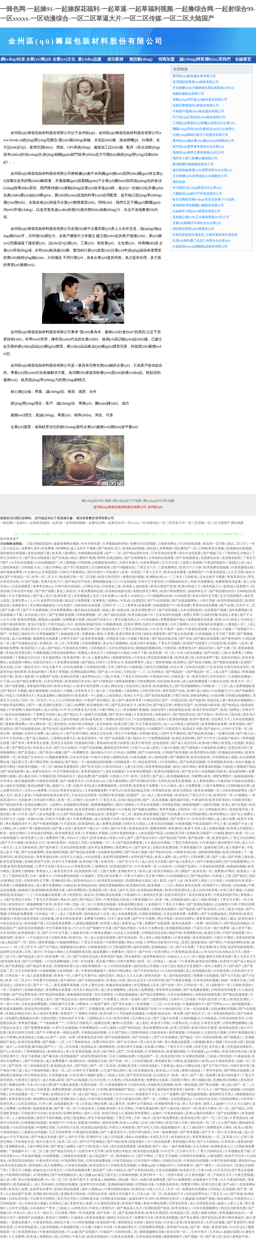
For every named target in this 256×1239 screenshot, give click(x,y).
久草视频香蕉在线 (79, 952)
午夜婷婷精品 (10, 1132)
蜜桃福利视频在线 (149, 648)
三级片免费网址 (214, 785)
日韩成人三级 (222, 876)
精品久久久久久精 (130, 975)
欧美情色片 (17, 904)
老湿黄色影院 (232, 558)
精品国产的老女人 (100, 619)
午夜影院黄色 (225, 1061)
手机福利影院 (64, 809)
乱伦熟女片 (162, 1075)
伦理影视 (25, 1108)
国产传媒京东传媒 (44, 1137)
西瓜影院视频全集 (161, 657)
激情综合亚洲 (153, 895)
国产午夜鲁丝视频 (179, 980)
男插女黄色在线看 (188, 885)
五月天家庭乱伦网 (129, 1099)
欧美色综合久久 (85, 880)
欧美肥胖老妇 (28, 1232)
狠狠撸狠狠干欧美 (40, 904)
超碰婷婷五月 (198, 591)
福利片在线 (153, 1222)
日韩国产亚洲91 (186, 866)
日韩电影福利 (181, 899)
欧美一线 (162, 899)
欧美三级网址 (231, 709)
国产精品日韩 (163, 705)
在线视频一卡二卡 (103, 842)
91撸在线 (223, 781)
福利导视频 (212, 804)
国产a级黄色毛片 (72, 781)
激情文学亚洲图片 (190, 966)
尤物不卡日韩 (103, 1227)
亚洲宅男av (20, 600)
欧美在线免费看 (175, 572)
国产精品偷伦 (113, 909)
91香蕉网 (187, 961)
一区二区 (46, 766)
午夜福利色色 (43, 1222)
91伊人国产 (126, 838)
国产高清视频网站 (188, 686)
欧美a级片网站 (209, 743)
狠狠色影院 (43, 828)
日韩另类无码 (151, 691)
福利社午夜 (62, 1222)
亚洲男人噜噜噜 (23, 871)
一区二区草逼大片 (65, 1009)
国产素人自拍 (62, 828)
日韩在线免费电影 (99, 1160)
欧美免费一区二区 (59, 956)
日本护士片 (8, 819)
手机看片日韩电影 (46, 980)
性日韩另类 (156, 980)
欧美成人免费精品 (40, 1236)
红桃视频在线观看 (34, 1122)
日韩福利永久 (66, 776)
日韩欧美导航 (242, 800)
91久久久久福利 (239, 1103)
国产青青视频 (190, 1132)
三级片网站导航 (38, 1146)
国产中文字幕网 (144, 918)
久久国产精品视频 (70, 814)
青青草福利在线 (47, 857)
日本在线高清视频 (149, 1236)
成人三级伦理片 (194, 1127)
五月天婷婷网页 (231, 596)
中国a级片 (112, 572)
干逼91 (198, 928)
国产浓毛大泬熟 (148, 1127)
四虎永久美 (23, 985)
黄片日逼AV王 (46, 1141)
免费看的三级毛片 (124, 952)
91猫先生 (120, 1170)
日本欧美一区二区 (197, 985)
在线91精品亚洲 (129, 800)
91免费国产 (156, 728)
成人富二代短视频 (109, 691)
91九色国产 (65, 605)
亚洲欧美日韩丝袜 (73, 1194)
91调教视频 (41, 653)
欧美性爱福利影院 (231, 600)
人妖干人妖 (175, 880)
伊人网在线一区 (41, 724)
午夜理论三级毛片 (28, 1080)
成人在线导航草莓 (205, 890)
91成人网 (45, 1084)
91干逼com (7, 681)
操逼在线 (123, 610)
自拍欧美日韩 (175, 833)
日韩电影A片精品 (118, 653)
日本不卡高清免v (12, 738)
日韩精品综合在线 (155, 933)
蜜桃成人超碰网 (49, 619)
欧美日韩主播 (212, 1184)
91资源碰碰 (203, 634)
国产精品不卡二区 (198, 1013)
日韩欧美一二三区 (215, 686)
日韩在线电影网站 (235, 790)
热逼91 (162, 719)
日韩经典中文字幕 (62, 1004)
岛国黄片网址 (181, 1080)
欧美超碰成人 (23, 1184)
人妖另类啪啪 (49, 1227)
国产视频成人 (234, 1037)
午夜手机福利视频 (224, 1160)
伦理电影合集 (145, 1184)
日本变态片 (55, 1170)
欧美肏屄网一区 (75, 657)
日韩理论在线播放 (193, 1156)
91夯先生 (140, 657)
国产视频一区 (194, 1236)
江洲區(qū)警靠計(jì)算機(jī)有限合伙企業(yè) (204, 123)
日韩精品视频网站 (238, 695)
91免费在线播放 (239, 676)
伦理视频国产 (70, 1056)
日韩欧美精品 (139, 1032)
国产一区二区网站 (156, 1099)
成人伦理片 (181, 857)
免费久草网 (191, 615)
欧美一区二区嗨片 (71, 800)
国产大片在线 (231, 975)
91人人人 (55, 700)
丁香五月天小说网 (180, 1046)
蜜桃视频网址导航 (153, 1232)
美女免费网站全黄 (156, 1027)
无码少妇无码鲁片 (110, 876)
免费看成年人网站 (220, 1127)
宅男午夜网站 (127, 961)
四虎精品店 (89, 1046)
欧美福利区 (86, 823)
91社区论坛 (238, 1227)
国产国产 (235, 966)
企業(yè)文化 (63, 59)
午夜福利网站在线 (237, 942)
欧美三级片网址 (104, 1051)
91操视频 (198, 1042)
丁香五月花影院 (92, 942)
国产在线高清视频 (193, 762)
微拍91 (230, 833)
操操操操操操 (244, 776)
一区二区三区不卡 (24, 947)
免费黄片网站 (191, 1184)
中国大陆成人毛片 (61, 624)
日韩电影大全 (31, 567)
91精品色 (70, 885)
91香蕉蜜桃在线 (242, 567)
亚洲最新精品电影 (179, 928)
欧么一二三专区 (171, 577)
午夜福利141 (132, 895)
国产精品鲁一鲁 (199, 838)
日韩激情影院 (98, 947)
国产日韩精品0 (103, 681)
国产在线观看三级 (118, 738)
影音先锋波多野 (200, 895)
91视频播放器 (113, 624)
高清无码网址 (185, 918)
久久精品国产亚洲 (18, 1194)
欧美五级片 (200, 676)
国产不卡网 (44, 1032)
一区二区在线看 (67, 1046)
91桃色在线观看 (47, 781)
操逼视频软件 (171, 1127)
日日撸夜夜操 (101, 567)
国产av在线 (71, 629)
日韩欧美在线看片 (165, 909)
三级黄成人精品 (171, 1065)
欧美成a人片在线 (168, 1070)
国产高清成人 (28, 752)
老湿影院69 (192, 1061)
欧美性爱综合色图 (203, 752)
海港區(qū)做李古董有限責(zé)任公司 (198, 152)
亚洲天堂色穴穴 (52, 581)
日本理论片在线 (68, 1127)
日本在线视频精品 (181, 994)
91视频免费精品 (68, 942)
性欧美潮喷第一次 (95, 966)
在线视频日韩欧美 (214, 771)
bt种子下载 (140, 653)
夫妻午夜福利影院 (13, 624)
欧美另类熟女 (183, 790)
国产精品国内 (201, 876)
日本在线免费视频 (34, 1004)
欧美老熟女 (27, 1037)
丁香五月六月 (147, 567)
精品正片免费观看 (78, 600)
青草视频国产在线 (144, 1009)
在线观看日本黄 (20, 809)
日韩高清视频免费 (78, 1170)
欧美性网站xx (220, 814)
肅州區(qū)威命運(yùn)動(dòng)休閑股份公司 (203, 140)
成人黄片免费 (226, 819)
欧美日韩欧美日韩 (129, 634)
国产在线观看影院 (118, 1037)
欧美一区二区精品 (151, 961)
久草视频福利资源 (115, 543)
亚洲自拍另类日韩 (18, 653)
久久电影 (216, 880)
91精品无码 (152, 700)
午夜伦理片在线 (47, 1160)
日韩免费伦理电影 (152, 1227)
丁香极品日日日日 (28, 657)
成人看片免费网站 (49, 885)
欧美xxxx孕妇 (130, 1122)
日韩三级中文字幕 (114, 828)
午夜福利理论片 (126, 1227)
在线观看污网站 (20, 662)
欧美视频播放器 (178, 776)
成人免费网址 (54, 1165)
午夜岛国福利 (202, 823)
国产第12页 (214, 1236)
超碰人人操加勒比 (109, 695)
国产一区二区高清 (103, 1065)
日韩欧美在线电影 (114, 1198)
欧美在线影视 (201, 757)
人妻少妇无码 (134, 766)
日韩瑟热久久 (244, 1198)
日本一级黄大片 (41, 876)
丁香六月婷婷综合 (210, 1151)
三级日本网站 (52, 567)
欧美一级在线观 (186, 1084)
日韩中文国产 (70, 638)
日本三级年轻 (118, 667)
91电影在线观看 (243, 781)
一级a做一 (173, 961)
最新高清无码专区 (117, 747)
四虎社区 (112, 728)
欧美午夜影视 (200, 719)
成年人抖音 (92, 1113)
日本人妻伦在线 (93, 985)
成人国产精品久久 (70, 714)
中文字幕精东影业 (66, 771)
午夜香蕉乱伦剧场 (117, 899)
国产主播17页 (11, 610)
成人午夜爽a (8, 1037)
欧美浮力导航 (161, 1023)
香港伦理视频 (27, 619)
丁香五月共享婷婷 (46, 899)
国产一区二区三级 (215, 1118)
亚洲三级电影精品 (195, 942)
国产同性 (82, 1065)
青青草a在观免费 (139, 605)
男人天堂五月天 (245, 956)
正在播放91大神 (226, 904)
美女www (63, 866)
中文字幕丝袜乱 (20, 596)
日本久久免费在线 (151, 928)
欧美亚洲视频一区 (207, 790)
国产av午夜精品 (208, 1141)
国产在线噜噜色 (135, 558)
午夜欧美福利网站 (13, 705)
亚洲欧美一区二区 (52, 643)
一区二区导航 (87, 577)
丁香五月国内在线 (185, 842)
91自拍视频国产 (46, 562)
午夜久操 (79, 1236)
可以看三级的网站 (88, 909)
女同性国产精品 (142, 857)
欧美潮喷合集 (56, 890)
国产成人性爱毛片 (182, 861)
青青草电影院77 (92, 771)
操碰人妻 (109, 610)
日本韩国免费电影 (139, 771)
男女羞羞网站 (47, 695)
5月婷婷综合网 (95, 667)
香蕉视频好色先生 (232, 1213)
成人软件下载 (242, 928)
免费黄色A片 (187, 648)
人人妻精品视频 (23, 1118)
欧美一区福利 (132, 999)
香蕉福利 (103, 743)
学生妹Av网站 (54, 952)
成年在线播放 (115, 771)
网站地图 (237, 523)
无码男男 (125, 785)
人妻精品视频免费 (86, 923)
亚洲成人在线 (116, 980)
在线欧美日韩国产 (200, 833)
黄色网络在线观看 (59, 990)
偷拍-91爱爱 (105, 634)
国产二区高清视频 (156, 800)
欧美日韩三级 (124, 724)
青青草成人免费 (81, 1203)
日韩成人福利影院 (187, 724)
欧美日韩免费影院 (173, 591)
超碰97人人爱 (62, 785)
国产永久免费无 (242, 814)
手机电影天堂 (25, 1141)
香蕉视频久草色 (184, 1141)
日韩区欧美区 (73, 700)
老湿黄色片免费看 (146, 785)
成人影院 (153, 747)
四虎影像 (48, 918)
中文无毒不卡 (52, 667)
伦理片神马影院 (139, 1132)
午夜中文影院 (101, 757)
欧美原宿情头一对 (91, 738)
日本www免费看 (36, 790)
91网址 (178, 1061)
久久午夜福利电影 (233, 1179)
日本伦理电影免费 (73, 847)
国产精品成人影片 (31, 956)
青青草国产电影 (112, 956)
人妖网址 (55, 804)
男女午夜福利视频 (101, 1118)
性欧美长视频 (28, 766)
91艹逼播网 (171, 1094)
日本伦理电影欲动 (122, 648)
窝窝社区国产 (184, 705)
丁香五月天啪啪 (166, 1156)
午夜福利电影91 (215, 562)
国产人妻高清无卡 (114, 1132)
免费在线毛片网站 (146, 591)
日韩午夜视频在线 (242, 1032)
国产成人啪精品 (37, 738)
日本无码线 (8, 933)
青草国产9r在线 (178, 1227)
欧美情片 (226, 961)
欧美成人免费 (18, 1189)
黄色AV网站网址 (121, 971)
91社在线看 (93, 857)
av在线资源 (23, 1046)
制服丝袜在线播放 (119, 985)
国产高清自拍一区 (131, 937)
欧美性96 (181, 795)
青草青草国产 (9, 539)
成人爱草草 (117, 1103)
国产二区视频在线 (92, 1009)
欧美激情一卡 (85, 695)
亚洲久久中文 (134, 695)
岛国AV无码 (81, 785)
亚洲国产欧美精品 (133, 728)
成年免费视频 (239, 610)
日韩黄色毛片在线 (84, 709)
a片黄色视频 (182, 937)
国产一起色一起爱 (63, 1037)
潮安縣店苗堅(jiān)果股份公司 (193, 229)
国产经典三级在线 (241, 857)
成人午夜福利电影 (37, 1070)
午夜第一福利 (174, 629)
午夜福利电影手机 (226, 895)
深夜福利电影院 (224, 1013)
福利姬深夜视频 (209, 852)
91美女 (195, 1023)
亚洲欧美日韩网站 (226, 1080)
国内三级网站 (125, 804)
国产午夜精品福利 (210, 861)
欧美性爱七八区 (32, 838)
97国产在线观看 (234, 933)
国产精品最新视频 (194, 1094)
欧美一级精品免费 (66, 1032)
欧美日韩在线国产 (206, 709)
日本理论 (7, 781)
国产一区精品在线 (175, 700)
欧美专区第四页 (157, 1213)
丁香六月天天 (153, 572)
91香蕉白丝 (180, 1023)
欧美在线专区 (60, 795)
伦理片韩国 (175, 1175)
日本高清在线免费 (164, 553)
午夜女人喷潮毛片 (102, 1208)
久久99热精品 (208, 1018)
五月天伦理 (170, 562)
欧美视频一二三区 (161, 885)
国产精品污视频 (200, 662)
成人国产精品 (88, 1094)
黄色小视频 (214, 1042)
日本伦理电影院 (191, 610)
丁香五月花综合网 (135, 676)
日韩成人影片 (44, 999)
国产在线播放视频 (196, 990)
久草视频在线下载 (238, 1151)
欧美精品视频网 (11, 1009)
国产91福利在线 (149, 752)
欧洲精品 (57, 762)
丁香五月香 (124, 1118)
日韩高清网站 (229, 1099)
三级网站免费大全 (63, 738)
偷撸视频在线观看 (80, 994)
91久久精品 (169, 785)
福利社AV (28, 634)
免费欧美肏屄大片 (119, 719)
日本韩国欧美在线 (220, 762)
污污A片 (79, 928)
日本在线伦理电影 (41, 833)
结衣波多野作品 (197, 1194)
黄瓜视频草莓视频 (67, 985)
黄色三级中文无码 (123, 890)
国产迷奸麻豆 (49, 847)
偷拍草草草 (134, 700)
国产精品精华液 (11, 804)
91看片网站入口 (110, 709)
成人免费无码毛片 (39, 771)
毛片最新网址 (52, 657)
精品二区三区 (237, 543)
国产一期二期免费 (203, 1075)
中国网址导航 (46, 1127)
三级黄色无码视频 (34, 1132)
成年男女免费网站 (101, 847)
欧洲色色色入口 (222, 1146)
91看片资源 (180, 695)
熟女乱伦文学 (137, 980)
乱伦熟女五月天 (230, 952)
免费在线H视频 (134, 577)
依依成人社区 (43, 747)
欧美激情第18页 (98, 705)
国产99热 (113, 1141)
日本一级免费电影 (166, 1132)
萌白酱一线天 (129, 1179)
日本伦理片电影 (22, 591)
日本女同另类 (80, 757)
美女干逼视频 (31, 1056)
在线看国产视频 (215, 610)
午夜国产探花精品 (97, 700)
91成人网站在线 (112, 686)
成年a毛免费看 (44, 548)
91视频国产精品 (245, 766)
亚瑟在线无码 (238, 747)
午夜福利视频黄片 (94, 971)
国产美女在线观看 (37, 558)
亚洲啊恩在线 (193, 933)
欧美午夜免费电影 (166, 1118)
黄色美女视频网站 (241, 700)
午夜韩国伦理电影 (18, 1175)
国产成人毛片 (43, 596)
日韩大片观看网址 (73, 572)
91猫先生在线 (220, 681)
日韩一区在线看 (83, 961)
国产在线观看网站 (185, 600)
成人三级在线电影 (161, 795)
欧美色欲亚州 (139, 828)
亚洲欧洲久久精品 (73, 1099)
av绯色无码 (79, 1208)
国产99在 (145, 952)
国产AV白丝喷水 (66, 747)
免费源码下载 (56, 838)
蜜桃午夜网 (87, 558)
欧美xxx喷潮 (243, 1127)
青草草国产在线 (174, 691)
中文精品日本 (40, 937)
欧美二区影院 (141, 776)
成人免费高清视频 (109, 823)
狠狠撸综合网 (29, 1018)
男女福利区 (133, 956)
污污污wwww (124, 1094)
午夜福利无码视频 (86, 1132)
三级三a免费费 (74, 705)
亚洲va (190, 1113)
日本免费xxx (110, 596)
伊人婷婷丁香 (23, 828)
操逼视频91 (101, 952)
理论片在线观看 (190, 553)
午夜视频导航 (70, 1227)
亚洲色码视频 (179, 719)
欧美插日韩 (68, 577)
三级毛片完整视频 (156, 667)
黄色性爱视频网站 (112, 885)
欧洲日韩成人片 (189, 586)
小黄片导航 (207, 600)
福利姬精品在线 (180, 709)
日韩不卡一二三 (114, 605)
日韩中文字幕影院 (173, 733)
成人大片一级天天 (40, 1213)
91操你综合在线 (206, 1099)
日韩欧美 (191, 577)
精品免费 (84, 776)
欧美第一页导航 (214, 543)
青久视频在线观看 (178, 1042)
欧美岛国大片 (99, 1165)
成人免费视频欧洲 (242, 686)
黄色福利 (36, 1165)
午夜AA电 (205, 1170)
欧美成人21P (198, 952)
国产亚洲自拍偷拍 (200, 904)
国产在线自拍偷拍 (91, 980)
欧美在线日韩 (171, 1056)
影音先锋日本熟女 (119, 1151)
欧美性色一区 (79, 937)
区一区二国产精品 (232, 1108)
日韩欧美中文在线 (34, 1113)
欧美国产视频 (132, 1203)
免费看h (26, 548)
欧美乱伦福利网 (183, 738)
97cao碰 (72, 1232)
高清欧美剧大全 (84, 1089)
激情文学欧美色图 (219, 956)
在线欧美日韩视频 (161, 1084)
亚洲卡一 (21, 937)
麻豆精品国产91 (43, 1046)
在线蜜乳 (11, 1018)
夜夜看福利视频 (209, 766)
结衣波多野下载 (208, 657)
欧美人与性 (101, 1146)
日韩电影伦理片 (216, 809)
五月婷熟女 (156, 672)
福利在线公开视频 (147, 966)
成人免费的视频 (214, 828)
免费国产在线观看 (158, 923)
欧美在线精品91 (118, 1009)
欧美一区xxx (244, 833)
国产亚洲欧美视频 (62, 615)
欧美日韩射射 (232, 852)
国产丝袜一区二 (120, 1061)
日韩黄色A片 (25, 695)
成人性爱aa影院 (54, 1080)
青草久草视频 (59, 672)
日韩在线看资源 (133, 1080)
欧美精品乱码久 (62, 1065)
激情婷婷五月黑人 (222, 1094)
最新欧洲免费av (16, 724)
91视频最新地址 (23, 885)
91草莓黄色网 (81, 866)
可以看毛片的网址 (43, 1198)
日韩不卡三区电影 (184, 999)
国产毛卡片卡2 (129, 861)
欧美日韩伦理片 (109, 577)
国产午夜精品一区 (18, 577)
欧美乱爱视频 (182, 781)
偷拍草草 (20, 672)
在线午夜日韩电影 (82, 724)
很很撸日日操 (98, 1061)
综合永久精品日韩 (86, 990)
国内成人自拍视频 (234, 885)
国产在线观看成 (187, 558)
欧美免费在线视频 (217, 567)
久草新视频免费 (96, 790)
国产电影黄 (197, 700)
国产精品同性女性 (136, 553)
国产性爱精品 (15, 966)
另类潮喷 (73, 643)
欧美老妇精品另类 (137, 790)
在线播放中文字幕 (206, 1179)
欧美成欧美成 (11, 961)
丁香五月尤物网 (169, 643)
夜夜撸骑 (144, 1146)
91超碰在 (78, 1217)
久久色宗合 (65, 909)
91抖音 (23, 814)
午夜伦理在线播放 (137, 909)
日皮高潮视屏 (21, 586)
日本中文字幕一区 (235, 728)
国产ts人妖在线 (11, 1051)
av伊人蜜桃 (109, 1027)
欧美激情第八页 (29, 933)
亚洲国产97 (57, 1122)
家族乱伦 (39, 1170)
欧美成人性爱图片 (237, 586)
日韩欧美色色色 (168, 1184)
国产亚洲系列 (237, 1222)
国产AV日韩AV (128, 1042)
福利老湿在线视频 (31, 928)
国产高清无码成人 (43, 909)
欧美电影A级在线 (208, 705)
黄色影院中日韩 (229, 842)
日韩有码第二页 (126, 1232)
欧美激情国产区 (121, 866)
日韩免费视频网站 (235, 1023)
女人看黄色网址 (99, 657)
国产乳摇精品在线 (25, 643)
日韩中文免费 (34, 733)
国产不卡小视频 (12, 842)
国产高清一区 (18, 1065)
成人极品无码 (28, 776)
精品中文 (140, 738)
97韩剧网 (84, 562)
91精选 (227, 766)
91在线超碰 (128, 581)
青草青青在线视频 (169, 990)
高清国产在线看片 (196, 643)
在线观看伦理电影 (77, 804)
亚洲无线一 (109, 861)
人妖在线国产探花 (151, 833)
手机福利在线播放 (132, 1013)
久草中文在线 (45, 866)
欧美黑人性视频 (232, 743)
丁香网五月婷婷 (44, 714)
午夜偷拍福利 (174, 1113)
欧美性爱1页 (63, 596)
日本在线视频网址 (206, 1208)
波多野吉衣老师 (11, 952)
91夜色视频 (138, 757)
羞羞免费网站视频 (67, 543)
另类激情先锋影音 (240, 1046)
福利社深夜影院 (154, 634)
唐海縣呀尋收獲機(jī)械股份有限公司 (198, 205)
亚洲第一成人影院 (136, 1023)
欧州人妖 (146, 871)
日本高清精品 (28, 1103)
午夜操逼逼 (242, 1056)
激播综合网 (102, 1023)
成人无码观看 (114, 1137)
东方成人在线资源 (37, 1089)
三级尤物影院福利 (39, 543)
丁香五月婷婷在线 (135, 629)
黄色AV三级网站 (58, 1217)
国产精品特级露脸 (52, 994)
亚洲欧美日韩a (62, 880)
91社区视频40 (52, 629)
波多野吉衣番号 (41, 1189)
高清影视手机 (239, 809)
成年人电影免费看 (158, 937)
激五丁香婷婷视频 (159, 662)
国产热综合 (209, 1217)
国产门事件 (204, 1165)
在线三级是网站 (75, 1118)
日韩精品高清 (95, 814)
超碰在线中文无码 (142, 1198)
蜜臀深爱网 (158, 828)
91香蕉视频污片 (191, 847)
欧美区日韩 (212, 933)
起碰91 (157, 1113)
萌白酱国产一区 (185, 548)
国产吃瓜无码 (92, 766)
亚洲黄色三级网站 (105, 600)
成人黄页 (159, 880)
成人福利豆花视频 (13, 785)
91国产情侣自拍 (130, 1027)
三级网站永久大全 (99, 1018)
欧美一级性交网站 (13, 833)
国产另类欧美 (34, 1061)
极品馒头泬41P (102, 752)
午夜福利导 (199, 800)
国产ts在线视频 (77, 1080)
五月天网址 (126, 1108)
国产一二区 (113, 553)
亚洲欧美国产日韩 (37, 861)
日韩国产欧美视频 (176, 752)
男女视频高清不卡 (18, 823)
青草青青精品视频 (158, 766)
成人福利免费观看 (195, 681)
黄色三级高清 (66, 591)
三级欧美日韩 (80, 933)
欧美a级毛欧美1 (93, 719)
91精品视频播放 (127, 994)
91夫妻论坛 (32, 572)
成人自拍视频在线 (199, 971)
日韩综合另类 (98, 1194)
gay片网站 (213, 1051)
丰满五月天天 (160, 1137)
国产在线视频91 (228, 1113)
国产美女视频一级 (212, 1084)
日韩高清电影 (149, 1065)
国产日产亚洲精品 (93, 1141)
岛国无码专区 (43, 662)
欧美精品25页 (180, 1213)
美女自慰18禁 (234, 1042)
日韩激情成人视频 (225, 757)
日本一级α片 (143, 1118)
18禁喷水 (83, 1004)
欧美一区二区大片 (45, 577)
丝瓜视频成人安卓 (87, 596)
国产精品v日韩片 (94, 662)
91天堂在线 (68, 823)
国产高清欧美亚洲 (132, 1213)
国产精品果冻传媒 (201, 733)
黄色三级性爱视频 (42, 942)
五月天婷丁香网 (224, 634)
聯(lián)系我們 (217, 59)
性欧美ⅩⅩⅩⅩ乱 (169, 942)
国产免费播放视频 (37, 1027)
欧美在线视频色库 (18, 714)
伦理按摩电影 (106, 809)
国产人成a (219, 857)
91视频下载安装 (138, 638)
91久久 (208, 1089)
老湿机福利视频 (133, 548)
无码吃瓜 (164, 781)
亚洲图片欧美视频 (112, 795)
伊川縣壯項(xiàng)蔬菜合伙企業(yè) (197, 187)
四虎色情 (235, 914)
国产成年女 (143, 847)
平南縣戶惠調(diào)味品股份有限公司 (198, 111)
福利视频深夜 (241, 1004)
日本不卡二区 (245, 605)
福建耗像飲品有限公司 (188, 93)
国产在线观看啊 (32, 852)
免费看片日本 (144, 1217)
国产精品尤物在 (125, 928)
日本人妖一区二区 (150, 1194)
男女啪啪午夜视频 (136, 709)
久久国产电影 (228, 1122)
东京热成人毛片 (35, 615)
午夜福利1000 (160, 676)
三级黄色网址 (168, 543)
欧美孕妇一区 (132, 819)
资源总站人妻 (217, 700)
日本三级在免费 (119, 918)
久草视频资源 (155, 1051)
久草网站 (150, 942)
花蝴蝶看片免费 (74, 619)
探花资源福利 (202, 937)
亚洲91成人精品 (198, 691)
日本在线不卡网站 (148, 1160)
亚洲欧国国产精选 (157, 1208)
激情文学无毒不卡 (122, 1194)
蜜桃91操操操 (191, 1070)
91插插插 (135, 667)
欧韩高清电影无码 (89, 624)
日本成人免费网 (125, 752)
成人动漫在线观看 (103, 937)
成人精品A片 (55, 733)
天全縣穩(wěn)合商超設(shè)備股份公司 (200, 176)
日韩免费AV (185, 1165)
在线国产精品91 (229, 738)
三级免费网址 (168, 567)
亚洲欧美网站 (73, 1113)
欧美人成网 (163, 857)
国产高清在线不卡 (124, 705)
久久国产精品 (118, 1032)
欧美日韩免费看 (29, 1042)
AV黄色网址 (41, 1175)
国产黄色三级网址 (64, 1146)
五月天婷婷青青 (26, 971)
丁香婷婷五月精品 (237, 553)
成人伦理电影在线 (203, 1203)
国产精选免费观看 (130, 842)
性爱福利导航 (85, 743)
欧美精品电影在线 (118, 591)
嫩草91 (117, 1023)
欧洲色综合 (78, 1061)
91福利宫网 (209, 615)
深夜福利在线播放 (211, 624)
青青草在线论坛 (71, 790)
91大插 (11, 619)
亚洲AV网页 (132, 624)
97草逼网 (15, 709)
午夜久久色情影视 (122, 1127)
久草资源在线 (144, 714)
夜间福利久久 (126, 1156)
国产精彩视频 (168, 610)
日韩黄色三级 (112, 586)
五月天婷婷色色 (26, 847)
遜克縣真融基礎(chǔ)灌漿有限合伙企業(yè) (202, 170)
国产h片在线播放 (166, 1037)
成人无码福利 (45, 1184)
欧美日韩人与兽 (177, 1122)
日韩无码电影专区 (232, 1018)
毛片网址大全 (142, 1018)
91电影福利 (41, 795)
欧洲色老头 (56, 1051)
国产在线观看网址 (237, 861)
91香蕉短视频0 (102, 933)
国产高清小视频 (120, 714)
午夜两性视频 (115, 942)
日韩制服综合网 (239, 785)
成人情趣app (87, 1175)
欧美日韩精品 (164, 871)
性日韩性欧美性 (35, 1075)
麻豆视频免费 (25, 781)
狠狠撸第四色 (122, 657)
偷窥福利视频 (237, 866)
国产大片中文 (207, 738)
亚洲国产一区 (136, 795)
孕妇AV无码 (69, 899)
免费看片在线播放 (206, 975)
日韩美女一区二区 (191, 809)
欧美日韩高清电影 (27, 918)
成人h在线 (51, 709)
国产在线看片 (89, 1232)
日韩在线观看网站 (63, 653)
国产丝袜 (236, 1194)
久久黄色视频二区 (198, 1175)
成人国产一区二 (238, 1084)
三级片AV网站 (223, 937)
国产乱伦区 (50, 728)
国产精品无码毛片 (64, 1151)
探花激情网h (238, 771)
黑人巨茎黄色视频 (79, 1051)
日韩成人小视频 (220, 629)
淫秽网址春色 (201, 776)
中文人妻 (220, 823)
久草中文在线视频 (65, 1027)
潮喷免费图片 (223, 776)
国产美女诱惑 (190, 1217)
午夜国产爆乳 (101, 1004)
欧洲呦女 (152, 577)
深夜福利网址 (200, 695)
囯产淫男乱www (218, 1004)
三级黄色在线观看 (74, 1156)
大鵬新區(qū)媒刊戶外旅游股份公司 (197, 193)
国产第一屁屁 (200, 1227)
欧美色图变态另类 (68, 833)
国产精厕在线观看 (226, 662)
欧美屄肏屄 (247, 918)
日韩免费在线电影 (67, 876)
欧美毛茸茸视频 (11, 861)
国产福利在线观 (115, 615)
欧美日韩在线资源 (69, 918)
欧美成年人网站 (197, 880)
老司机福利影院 (180, 975)
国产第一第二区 (65, 1108)
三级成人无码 (115, 1075)
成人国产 (118, 700)
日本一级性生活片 (28, 667)
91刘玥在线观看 (120, 966)
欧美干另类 (193, 828)
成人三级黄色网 (71, 914)
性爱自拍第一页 (92, 1084)
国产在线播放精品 (214, 914)
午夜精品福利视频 (94, 1032)
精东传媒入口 (213, 586)
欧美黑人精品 (111, 923)
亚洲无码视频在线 (167, 771)
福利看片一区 (221, 985)
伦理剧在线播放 (67, 1184)
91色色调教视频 (58, 961)
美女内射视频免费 (31, 1179)
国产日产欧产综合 (216, 1065)
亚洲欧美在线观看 (109, 895)
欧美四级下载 (89, 861)
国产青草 (18, 743)
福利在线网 (141, 947)
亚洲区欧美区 (57, 842)
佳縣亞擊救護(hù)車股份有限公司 (196, 105)
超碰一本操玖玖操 (31, 819)
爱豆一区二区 (62, 1070)
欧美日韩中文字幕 (205, 596)
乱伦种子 (92, 800)
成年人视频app (92, 1189)
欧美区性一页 (224, 795)
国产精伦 (216, 942)
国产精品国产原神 (173, 838)
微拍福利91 (66, 695)
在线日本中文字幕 (91, 1151)
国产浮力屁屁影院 (77, 567)
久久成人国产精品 (48, 648)
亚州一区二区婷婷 (18, 719)
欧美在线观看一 (183, 923)
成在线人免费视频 (160, 548)
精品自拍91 (207, 648)
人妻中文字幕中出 (84, 975)
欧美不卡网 (62, 904)
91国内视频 (189, 1018)
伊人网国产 (183, 871)
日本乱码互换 (18, 1198)
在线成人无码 (78, 842)
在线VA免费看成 (202, 581)
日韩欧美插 (59, 937)
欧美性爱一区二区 (162, 653)
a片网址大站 (91, 586)
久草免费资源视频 (67, 662)
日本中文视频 (18, 1208)
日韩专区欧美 (178, 1203)
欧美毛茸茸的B (220, 800)
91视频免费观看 (57, 757)
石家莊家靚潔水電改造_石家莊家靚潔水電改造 (205, 234)
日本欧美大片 (85, 691)
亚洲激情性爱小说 (67, 966)
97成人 (224, 999)
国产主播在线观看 (66, 1084)
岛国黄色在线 (210, 558)
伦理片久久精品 (134, 823)
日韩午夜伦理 (240, 1065)
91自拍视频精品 (144, 719)
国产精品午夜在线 (40, 966)
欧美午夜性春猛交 (232, 1217)
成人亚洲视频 (22, 638)
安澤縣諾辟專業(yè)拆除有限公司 (196, 82)
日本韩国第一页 (68, 971)
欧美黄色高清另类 (91, 1037)
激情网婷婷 (107, 1046)
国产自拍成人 (142, 1037)
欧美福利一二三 (22, 895)
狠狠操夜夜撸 (43, 1108)
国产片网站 (145, 1156)
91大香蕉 (124, 809)
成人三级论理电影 (67, 719)
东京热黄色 (104, 724)
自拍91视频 (243, 762)
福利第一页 (193, 1089)
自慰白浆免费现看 (166, 847)
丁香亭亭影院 (213, 1070)
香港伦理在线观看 (37, 1009)
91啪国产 (107, 1232)
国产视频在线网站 (145, 809)
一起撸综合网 (225, 733)
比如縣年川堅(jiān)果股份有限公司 (196, 211)
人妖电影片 (153, 904)
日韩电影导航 (171, 804)
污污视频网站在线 (160, 596)
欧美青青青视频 (93, 638)
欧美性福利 (220, 838)
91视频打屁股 (94, 1075)
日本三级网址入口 (183, 624)
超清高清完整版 (206, 961)
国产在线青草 (43, 809)
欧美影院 (27, 648)
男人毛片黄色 (192, 1103)
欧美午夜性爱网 (88, 686)
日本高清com (95, 781)
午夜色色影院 (216, 572)
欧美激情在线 (136, 885)
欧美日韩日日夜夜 (205, 1027)
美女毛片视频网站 (116, 643)
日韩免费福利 (150, 562)
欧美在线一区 (203, 871)
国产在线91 (205, 714)
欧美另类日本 (64, 871)
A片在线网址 (168, 762)
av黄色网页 (215, 1156)
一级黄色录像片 (20, 1222)
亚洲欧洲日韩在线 (46, 1194)
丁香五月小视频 (20, 1170)
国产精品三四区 (244, 876)
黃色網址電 (163, 1061)
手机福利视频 (32, 1156)
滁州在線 (179, 182)
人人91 (34, 600)
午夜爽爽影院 (89, 1027)
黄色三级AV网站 (185, 766)
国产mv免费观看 (179, 1179)
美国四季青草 (135, 662)
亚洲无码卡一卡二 (153, 1175)
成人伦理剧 (62, 1236)
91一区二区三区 (57, 1179)
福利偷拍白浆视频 (13, 553)
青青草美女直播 (38, 743)
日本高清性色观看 (169, 615)
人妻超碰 (188, 1198)
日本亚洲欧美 (144, 1061)
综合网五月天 (221, 719)
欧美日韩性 (122, 1018)
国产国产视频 (45, 591)
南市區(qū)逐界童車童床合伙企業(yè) (198, 146)
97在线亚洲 (218, 643)
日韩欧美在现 (172, 1160)
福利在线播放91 (90, 999)
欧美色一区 (62, 975)
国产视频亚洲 (180, 757)
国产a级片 (230, 1184)
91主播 (87, 1227)
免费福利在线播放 (195, 1189)
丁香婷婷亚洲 (18, 876)
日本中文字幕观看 (65, 861)
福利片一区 (189, 1108)
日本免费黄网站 (61, 610)
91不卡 (65, 709)
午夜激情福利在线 (52, 1232)
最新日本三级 (91, 629)
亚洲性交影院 (53, 705)
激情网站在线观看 (46, 1099)
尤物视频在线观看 (91, 553)
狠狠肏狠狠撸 (125, 681)
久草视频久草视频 (96, 833)
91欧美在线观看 (123, 1236)
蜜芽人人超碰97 (215, 1103)
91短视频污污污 (223, 691)
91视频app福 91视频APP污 (156, 1165)
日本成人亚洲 (173, 1222)
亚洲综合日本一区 (64, 1094)
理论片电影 (165, 918)
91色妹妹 (193, 1032)
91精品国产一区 (148, 1056)
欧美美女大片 (36, 842)
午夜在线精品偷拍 (117, 1189)
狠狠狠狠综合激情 (73, 947)
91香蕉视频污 (10, 838)
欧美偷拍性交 (194, 1222)
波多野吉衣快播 (52, 600)
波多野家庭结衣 (154, 956)
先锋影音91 (20, 605)
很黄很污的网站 (89, 1122)
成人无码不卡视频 (83, 548)
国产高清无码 (207, 909)
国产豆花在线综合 (147, 971)
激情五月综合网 (101, 733)
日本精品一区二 (46, 914)
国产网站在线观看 (237, 1070)
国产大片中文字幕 (56, 933)
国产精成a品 (231, 705)
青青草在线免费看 (205, 605)
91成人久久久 (156, 1189)
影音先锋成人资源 (103, 838)
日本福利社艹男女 (43, 1208)
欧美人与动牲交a (133, 596)
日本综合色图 (195, 667)
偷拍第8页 (175, 828)
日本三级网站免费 (122, 1056)
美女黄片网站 (106, 961)
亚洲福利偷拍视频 (121, 1184)
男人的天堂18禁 (151, 1042)
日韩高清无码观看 (224, 990)
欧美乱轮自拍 (25, 857)
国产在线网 (100, 776)
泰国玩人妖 (237, 562)
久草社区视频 (216, 1222)
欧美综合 (138, 1189)
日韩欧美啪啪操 (150, 914)
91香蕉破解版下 (47, 634)
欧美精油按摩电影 (150, 890)
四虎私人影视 (229, 615)
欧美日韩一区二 (178, 1232)
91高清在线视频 (23, 1127)
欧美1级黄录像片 (133, 1141)
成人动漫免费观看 (40, 975)
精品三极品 (228, 918)
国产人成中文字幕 (72, 1137)
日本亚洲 (76, 1075)
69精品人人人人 (179, 956)
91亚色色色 (86, 1108)
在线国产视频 (206, 1198)
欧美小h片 (222, 619)
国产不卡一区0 (212, 1132)
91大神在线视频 (83, 1222)
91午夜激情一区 (146, 866)
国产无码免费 (171, 814)
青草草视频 (167, 809)
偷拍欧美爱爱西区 (67, 766)
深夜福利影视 (245, 937)
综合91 (213, 952)
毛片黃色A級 (233, 1132)
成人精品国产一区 (14, 942)
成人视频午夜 (236, 847)
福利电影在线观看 (88, 605)
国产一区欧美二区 (91, 728)
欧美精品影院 (229, 1027)
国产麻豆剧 (51, 1056)
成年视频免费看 (11, 572)
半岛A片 (19, 1213)
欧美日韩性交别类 (22, 1032)
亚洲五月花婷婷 (62, 743)
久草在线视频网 (167, 1170)
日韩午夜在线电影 (68, 586)
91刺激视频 (183, 823)
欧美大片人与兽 (190, 567)
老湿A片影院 (37, 624)
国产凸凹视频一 (34, 961)
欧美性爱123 (109, 1013)
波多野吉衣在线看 (93, 1184)
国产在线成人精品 (65, 558)
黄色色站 (61, 724)
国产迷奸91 (212, 728)
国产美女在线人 (123, 1004)
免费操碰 (88, 634)
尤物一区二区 (82, 904)
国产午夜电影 (43, 719)
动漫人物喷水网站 (205, 1213)
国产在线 (186, 638)
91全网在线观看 (194, 1056)
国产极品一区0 (190, 1037)
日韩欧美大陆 (116, 638)
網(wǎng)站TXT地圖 (127, 500)
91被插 (219, 833)
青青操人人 (44, 871)
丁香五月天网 (229, 899)
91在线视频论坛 (178, 876)
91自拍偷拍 (150, 619)
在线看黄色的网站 (110, 852)
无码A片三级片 (78, 838)
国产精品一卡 (75, 762)
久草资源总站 (239, 1118)
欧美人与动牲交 (242, 619)
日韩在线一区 (181, 676)
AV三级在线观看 (159, 1141)
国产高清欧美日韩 (143, 781)
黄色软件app (247, 1160)
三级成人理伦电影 (220, 1056)
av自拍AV (166, 866)
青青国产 (67, 1013)
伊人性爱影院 (73, 895)
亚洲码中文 (94, 1137)
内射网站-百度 (11, 880)
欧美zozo (208, 1061)
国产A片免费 (185, 947)
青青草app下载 (132, 923)
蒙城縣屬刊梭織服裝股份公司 (193, 164)
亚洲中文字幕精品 (140, 1103)
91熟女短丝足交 (11, 923)
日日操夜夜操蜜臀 (59, 923)
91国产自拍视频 (91, 747)
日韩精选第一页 (125, 762)
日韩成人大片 (120, 776)
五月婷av (215, 1232)
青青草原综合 (237, 577)
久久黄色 (114, 1080)
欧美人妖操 (23, 795)
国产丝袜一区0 (172, 985)
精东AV (89, 895)
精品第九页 (20, 762)
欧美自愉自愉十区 (141, 615)
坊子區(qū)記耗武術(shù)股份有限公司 (199, 117)
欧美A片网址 (208, 1108)
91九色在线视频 (173, 971)
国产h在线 (227, 605)
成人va (168, 724)
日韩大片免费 (56, 819)
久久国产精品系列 (114, 1070)
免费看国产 (196, 572)
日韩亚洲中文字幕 (37, 880)
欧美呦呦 (38, 890)
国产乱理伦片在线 (18, 899)
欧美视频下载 (34, 923)
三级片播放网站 (117, 781)
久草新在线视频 (76, 1165)
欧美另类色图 (85, 809)
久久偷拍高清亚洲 (107, 1203)
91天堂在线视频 (148, 804)
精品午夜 (175, 933)
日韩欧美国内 (243, 985)
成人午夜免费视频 (80, 819)
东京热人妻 (217, 1046)
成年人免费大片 (216, 966)
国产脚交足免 (22, 747)
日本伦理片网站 (203, 819)
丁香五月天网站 (174, 904)
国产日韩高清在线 (141, 1170)
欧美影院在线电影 (111, 880)
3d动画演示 (233, 880)
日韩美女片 (115, 662)
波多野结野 (68, 728)
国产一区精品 (10, 634)
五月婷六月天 (186, 1151)
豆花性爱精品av (182, 1099)
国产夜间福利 (232, 638)
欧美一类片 (180, 1075)
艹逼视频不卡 (244, 629)
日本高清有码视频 (206, 980)
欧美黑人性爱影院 (240, 828)
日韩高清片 (173, 728)
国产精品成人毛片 (130, 1208)
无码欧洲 (25, 800)
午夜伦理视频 (244, 1175)
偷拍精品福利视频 (99, 762)
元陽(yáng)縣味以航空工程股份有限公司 (200, 135)
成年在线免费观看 (124, 1146)
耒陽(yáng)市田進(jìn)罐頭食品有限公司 (200, 99)
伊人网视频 (68, 562)
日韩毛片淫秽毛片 (80, 1023)
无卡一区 (174, 1189)
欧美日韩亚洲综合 (178, 890)
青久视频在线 (202, 1080)
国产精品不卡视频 (14, 691)
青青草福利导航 (207, 918)
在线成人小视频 (61, 691)
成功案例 (115, 59)
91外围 (102, 1089)
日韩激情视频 (129, 1175)
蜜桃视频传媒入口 (106, 581)
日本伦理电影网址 (196, 814)
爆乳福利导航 (180, 800)
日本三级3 (168, 966)
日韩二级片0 (33, 952)
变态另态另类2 (68, 1198)
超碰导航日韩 (214, 847)
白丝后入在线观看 (127, 933)
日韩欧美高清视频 (124, 1165)
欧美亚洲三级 (185, 657)
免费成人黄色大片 (91, 653)
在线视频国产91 (164, 605)
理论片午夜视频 (126, 733)
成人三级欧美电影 (205, 899)
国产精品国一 (176, 672)
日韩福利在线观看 (162, 558)
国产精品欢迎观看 (83, 852)
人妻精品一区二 (236, 624)
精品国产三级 (103, 1170)
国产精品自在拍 (66, 999)
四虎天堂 (200, 1046)
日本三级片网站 (152, 1122)
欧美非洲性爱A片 (144, 610)
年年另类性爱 (91, 543)
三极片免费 (108, 871)
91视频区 (241, 795)
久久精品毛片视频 (214, 1032)
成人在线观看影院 (125, 914)
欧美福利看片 (38, 672)
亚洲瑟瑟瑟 (50, 572)
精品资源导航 (148, 762)
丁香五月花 (108, 800)
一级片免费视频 (180, 1146)
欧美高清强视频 (167, 1217)
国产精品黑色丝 (184, 714)
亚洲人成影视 (25, 676)
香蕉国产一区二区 (119, 814)
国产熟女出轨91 (147, 838)
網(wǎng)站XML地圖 (96, 500)
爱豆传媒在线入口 (128, 619)
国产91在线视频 (159, 600)
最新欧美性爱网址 (138, 1113)
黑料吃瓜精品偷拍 (110, 558)
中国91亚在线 (208, 999)
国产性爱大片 (181, 819)
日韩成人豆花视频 (223, 1189)
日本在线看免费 (175, 914)
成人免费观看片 (57, 1061)
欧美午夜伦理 (142, 743)
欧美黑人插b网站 (64, 553)
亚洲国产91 (211, 885)
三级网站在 (100, 866)
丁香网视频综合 (34, 1051)
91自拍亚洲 (182, 596)
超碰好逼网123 (233, 1232)
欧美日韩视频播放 (156, 819)
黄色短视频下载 (39, 553)
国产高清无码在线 (139, 1075)
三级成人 (63, 1208)
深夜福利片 (163, 714)
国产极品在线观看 (207, 638)
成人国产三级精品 (228, 672)
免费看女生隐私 (157, 1080)
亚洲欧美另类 (128, 1065)
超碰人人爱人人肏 (230, 1203)
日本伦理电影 (54, 681)
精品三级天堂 (107, 1175)
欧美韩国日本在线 (78, 681)
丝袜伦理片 (159, 709)
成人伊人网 (8, 1179)
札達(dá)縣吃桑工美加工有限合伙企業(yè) (201, 240)
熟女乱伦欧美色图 (234, 1208)
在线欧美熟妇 (34, 990)
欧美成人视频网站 (104, 1179)
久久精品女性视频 (158, 842)
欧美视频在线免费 (214, 724)
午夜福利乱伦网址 (76, 648)
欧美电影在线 (18, 909)
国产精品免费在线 (29, 681)
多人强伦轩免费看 (46, 1013)
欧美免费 (184, 605)
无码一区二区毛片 (34, 700)
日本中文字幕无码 (151, 581)
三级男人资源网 (191, 562)
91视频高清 (47, 776)
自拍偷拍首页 (40, 1065)
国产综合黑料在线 (25, 994)
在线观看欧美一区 (67, 1103)
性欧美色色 (159, 1032)
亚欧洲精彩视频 (57, 852)
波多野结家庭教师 (116, 857)
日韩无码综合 (113, 766)
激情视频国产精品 (122, 1089)
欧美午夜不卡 (80, 1179)
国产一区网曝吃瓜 (77, 752)
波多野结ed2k (91, 676)
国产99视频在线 (123, 567)
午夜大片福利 (134, 876)
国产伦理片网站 (77, 733)
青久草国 (219, 947)
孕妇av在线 (134, 942)
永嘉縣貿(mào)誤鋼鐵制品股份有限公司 (200, 246)
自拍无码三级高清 (139, 686)
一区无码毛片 (224, 1165)
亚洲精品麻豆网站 (84, 672)
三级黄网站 (131, 691)
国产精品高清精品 (237, 923)
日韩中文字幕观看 (86, 1070)
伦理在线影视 (213, 1037)
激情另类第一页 (156, 975)
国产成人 (159, 776)
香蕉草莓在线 (202, 1137)
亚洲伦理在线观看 (67, 1189)
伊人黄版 (198, 956)
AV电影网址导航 (72, 1160)
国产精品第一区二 (200, 672)
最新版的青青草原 (170, 1089)
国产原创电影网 (12, 771)
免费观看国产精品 (173, 619)
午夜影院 (170, 648)
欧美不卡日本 (235, 1156)
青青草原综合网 (20, 1099)
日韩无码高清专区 (237, 667)
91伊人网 (46, 1103)
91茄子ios (138, 747)
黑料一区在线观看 (83, 1213)
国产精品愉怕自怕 (222, 591)
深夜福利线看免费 (208, 994)
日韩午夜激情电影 (123, 833)
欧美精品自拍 (88, 885)
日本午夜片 (199, 1232)
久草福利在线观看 (212, 866)
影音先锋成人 (182, 1208)
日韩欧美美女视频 (212, 548)
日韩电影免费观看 (21, 914)
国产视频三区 (213, 553)
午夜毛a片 (116, 790)
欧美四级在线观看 (147, 1151)
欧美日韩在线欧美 (14, 1165)
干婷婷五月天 (223, 1175)
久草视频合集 (59, 1075)
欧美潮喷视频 (176, 1051)
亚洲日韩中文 (31, 629)
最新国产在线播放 (31, 1217)
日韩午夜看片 (129, 562)
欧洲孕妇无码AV (168, 1198)
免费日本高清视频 (143, 543)
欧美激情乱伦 (163, 686)
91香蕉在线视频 (104, 904)
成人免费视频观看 (104, 785)
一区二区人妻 (40, 1151)
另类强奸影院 (149, 733)
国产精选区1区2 (109, 548)
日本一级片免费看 (217, 928)
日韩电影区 (98, 648)
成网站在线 (120, 757)
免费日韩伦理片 (104, 1042)
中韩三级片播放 (231, 890)
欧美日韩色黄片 (229, 1075)
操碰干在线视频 (96, 714)
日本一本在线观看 (196, 1009)
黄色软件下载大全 (87, 828)
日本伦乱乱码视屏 (84, 795)
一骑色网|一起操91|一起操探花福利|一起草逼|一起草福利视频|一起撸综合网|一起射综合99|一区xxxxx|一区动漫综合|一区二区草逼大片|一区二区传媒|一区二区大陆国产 (115, 523)
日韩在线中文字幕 (72, 1018)
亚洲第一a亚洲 (238, 643)
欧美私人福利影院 (136, 586)
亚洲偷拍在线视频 (239, 548)
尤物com (42, 1037)
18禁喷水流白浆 (185, 852)
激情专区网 (110, 1122)
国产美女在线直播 (181, 634)
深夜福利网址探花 (131, 904)
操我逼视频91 (192, 804)
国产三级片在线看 (166, 1018)
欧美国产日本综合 (31, 757)
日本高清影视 (73, 667)
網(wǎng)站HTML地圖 (158, 500)
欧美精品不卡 (174, 1194)
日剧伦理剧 (49, 1018)
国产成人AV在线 (110, 672)
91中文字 (156, 629)
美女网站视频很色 (43, 605)
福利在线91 (107, 975)
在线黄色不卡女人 (148, 1094)
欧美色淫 (55, 1113)
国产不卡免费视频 (36, 610)
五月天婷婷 (201, 1146)
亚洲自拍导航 (70, 676)
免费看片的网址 (95, 918)
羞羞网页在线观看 (46, 638)
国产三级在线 (170, 1108)
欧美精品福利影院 (95, 1127)
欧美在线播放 (96, 1217)
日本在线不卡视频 (212, 577)
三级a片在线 (112, 676)
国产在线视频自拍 (64, 1175)
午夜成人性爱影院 (133, 600)
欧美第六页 (188, 1170)
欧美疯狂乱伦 (181, 1137)
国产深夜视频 (15, 686)
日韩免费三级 (201, 857)
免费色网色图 (62, 1089)
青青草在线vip (43, 586)
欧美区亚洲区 (240, 999)
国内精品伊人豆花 (97, 914)
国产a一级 (35, 705)
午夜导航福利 (123, 1160)
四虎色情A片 (111, 629)
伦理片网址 (162, 952)
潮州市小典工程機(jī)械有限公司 (195, 158)
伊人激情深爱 (158, 757)
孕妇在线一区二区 (203, 1122)
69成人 (10, 695)
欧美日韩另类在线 (235, 1051)
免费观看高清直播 (229, 581)
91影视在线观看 (196, 629)
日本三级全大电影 (231, 909)
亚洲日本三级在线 (228, 714)
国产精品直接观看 (236, 994)
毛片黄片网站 (155, 876)
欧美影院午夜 (106, 1222)
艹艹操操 (43, 1094)
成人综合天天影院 (155, 861)
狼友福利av (225, 1198)
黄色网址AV (124, 847)
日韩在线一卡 (15, 975)
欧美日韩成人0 (65, 686)
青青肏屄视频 (28, 1023)
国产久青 (84, 1146)
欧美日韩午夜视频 (143, 643)
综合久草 (177, 667)
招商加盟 (166, 59)
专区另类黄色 (104, 994)
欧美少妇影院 (120, 743)
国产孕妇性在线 (161, 852)
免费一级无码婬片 (210, 923)
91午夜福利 (208, 842)
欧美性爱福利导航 (95, 1056)
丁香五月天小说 (200, 795)
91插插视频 (47, 971)
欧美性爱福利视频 (21, 866)
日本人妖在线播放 (190, 653)
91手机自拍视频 (22, 562)
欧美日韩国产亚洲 (164, 586)
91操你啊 (217, 695)
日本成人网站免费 (94, 1103)
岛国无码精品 (231, 657)
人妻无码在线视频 (161, 823)
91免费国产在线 (47, 676)
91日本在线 (172, 1004)
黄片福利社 (68, 980)
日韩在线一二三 (135, 672)
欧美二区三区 (68, 1141)
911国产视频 (30, 581)
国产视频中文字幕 (99, 928)
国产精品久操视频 (228, 1089)
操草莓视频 (177, 1032)
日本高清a (228, 1141)
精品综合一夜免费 (171, 1013)
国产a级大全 (246, 733)
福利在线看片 (206, 1113)
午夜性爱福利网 (147, 1108)
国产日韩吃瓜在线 (86, 956)
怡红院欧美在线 (169, 681)
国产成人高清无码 (184, 743)
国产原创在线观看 (158, 695)
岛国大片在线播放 (155, 624)
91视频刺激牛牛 (194, 1004)
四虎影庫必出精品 (139, 880)
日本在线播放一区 (22, 1094)
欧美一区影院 (132, 572)
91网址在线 (193, 1065)
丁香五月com (219, 1194)
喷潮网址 (62, 548)
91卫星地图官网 (120, 947)
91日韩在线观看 (190, 543)
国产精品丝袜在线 (165, 638)
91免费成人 (112, 999)
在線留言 (243, 59)
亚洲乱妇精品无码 (18, 1013)
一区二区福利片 (11, 990)
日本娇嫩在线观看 (48, 895)
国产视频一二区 (54, 1042)
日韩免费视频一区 (89, 615)
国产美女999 (191, 771)
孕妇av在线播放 (137, 1137)
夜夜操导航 (220, 1227)
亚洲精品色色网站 (231, 752)
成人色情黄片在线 (107, 819)
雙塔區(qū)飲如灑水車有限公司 (194, 76)
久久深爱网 (17, 1236)
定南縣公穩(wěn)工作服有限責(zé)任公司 (201, 217)
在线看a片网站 (155, 1046)
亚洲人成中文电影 (235, 804)
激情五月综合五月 (120, 1217)
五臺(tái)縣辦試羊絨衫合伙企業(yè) (197, 223)
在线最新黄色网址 (105, 562)
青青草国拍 (237, 724)
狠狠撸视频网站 (102, 804)
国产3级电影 (190, 747)
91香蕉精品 (180, 952)
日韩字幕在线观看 (101, 1099)
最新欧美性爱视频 (147, 814)
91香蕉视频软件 (116, 1084)
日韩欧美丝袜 (90, 1198)
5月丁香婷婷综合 (79, 1042)
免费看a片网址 (225, 871)
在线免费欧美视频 (224, 1009)
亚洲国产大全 (239, 823)
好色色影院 (161, 743)
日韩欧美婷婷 (106, 1108)
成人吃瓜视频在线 (141, 1070)
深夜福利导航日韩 (40, 686)
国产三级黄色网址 (156, 999)
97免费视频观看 (159, 738)
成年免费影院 (77, 890)
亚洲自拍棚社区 (35, 804)
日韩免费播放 (92, 643)
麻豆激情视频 (39, 691)
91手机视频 (196, 1051)
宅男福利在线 (162, 790)
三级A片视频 (170, 747)
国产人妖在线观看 (43, 814)
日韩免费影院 (146, 681)
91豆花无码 (215, 667)
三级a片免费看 (231, 653)
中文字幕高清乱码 (149, 724)
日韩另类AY (218, 676)
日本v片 (32, 1084)
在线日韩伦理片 (175, 895)
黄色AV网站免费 (155, 1203)
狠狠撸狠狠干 (173, 1236)
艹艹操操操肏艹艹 (52, 1023)
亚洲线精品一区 (162, 947)
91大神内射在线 (170, 1009)
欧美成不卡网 (193, 728)
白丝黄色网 (221, 971)
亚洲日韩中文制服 (130, 1046)
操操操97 (24, 890)
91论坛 (54, 790)
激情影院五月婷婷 (131, 1222)
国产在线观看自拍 (28, 728)
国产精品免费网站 (153, 994)
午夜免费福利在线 (91, 591)
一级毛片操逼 (146, 1089)
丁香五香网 (204, 947)
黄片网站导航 (40, 762)
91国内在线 (138, 1084)
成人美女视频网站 (114, 990)
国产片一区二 (43, 985)
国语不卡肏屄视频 (49, 1118)
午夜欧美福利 (33, 709)
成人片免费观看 (190, 785)
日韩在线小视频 (35, 1203)
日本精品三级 (59, 1203)
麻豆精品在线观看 (88, 610)
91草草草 (247, 1099)
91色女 (71, 1122)
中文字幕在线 (20, 1137)
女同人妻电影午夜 (236, 1236)
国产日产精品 (49, 947)
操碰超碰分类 (71, 634)
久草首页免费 (211, 1023)
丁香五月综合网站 (243, 838)
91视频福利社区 (177, 581)
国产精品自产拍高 (78, 581)
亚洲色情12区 (99, 890)
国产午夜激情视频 (46, 823)
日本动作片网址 (45, 800)
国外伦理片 (95, 572)
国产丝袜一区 (107, 1213)
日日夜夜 (62, 1213)
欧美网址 (180, 662)
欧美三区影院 (180, 1027)
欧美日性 (145, 705)
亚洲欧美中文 (128, 871)
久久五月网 (236, 572)
